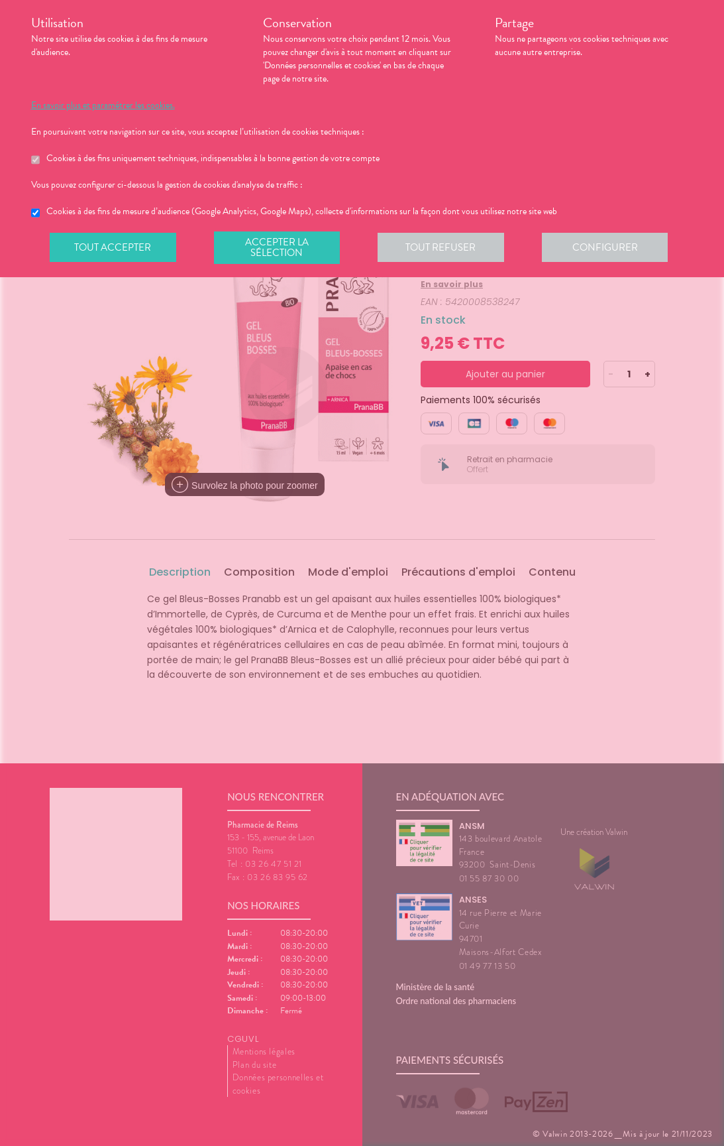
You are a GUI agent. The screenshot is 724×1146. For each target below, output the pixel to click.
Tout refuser (444, 248)
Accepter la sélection (279, 248)
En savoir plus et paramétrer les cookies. (103, 105)
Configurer (610, 248)
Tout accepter (114, 248)
